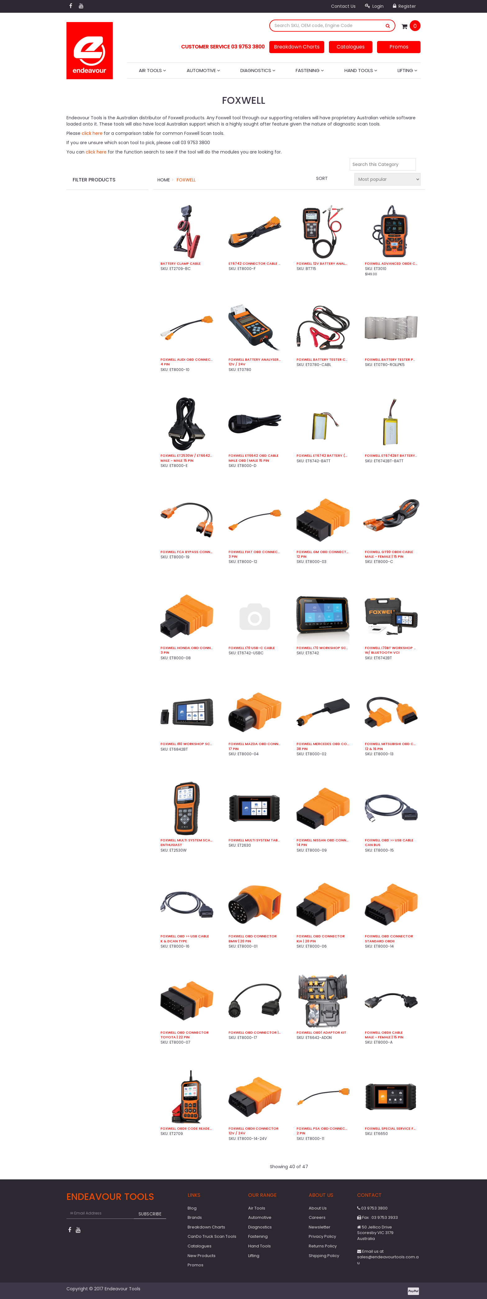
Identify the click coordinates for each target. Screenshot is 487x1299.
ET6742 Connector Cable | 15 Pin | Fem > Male (255, 263)
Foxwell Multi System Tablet (255, 840)
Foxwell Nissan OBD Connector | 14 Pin (323, 840)
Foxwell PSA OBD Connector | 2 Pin (323, 1128)
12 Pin (302, 556)
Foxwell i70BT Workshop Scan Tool (391, 648)
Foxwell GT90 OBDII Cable (389, 552)
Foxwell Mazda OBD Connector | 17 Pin (255, 744)
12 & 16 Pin (374, 749)
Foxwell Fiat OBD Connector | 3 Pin (255, 552)
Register (404, 6)
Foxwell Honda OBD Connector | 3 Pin (187, 648)
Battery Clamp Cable (181, 263)
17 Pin (234, 749)
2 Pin (301, 1133)
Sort (322, 178)
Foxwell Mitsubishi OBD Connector (391, 744)
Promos (398, 46)
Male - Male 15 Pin (177, 460)
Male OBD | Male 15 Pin (249, 460)
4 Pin (165, 364)
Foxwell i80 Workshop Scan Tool (187, 744)
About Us (318, 1208)
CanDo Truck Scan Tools (212, 1236)
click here (92, 133)
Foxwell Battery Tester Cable (323, 359)
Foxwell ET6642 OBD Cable (254, 455)
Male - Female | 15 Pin (384, 556)
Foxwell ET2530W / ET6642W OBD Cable (187, 455)
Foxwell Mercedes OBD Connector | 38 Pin (323, 744)
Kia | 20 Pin (306, 941)
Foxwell (186, 180)
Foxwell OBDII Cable (384, 1032)
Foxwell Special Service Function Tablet (391, 1128)
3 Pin (233, 556)
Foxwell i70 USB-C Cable (252, 648)
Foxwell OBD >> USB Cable (389, 840)
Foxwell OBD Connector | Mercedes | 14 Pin (255, 1032)
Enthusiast (171, 845)
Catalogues (351, 46)
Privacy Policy (322, 1236)
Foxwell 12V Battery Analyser (323, 263)
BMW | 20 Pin (240, 941)
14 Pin (302, 845)
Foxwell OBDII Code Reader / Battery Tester (187, 1128)
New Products (202, 1256)
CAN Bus (372, 845)
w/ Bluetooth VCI (382, 652)
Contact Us (343, 6)
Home (163, 180)
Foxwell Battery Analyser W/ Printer (255, 359)
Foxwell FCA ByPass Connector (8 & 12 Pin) (187, 552)
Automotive (203, 70)
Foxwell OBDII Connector (254, 1128)
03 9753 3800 (372, 1208)
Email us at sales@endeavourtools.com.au (388, 1257)
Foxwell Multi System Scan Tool (187, 840)
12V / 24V (237, 364)
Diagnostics (257, 70)
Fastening (310, 70)
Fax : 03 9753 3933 (377, 1217)
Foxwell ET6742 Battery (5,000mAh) (323, 455)
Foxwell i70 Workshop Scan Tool (323, 648)
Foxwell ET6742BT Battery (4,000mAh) (391, 455)
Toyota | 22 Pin (175, 1037)
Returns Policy (323, 1246)
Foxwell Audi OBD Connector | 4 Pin (187, 359)
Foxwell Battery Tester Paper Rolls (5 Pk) (391, 359)
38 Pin (302, 749)
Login (374, 6)
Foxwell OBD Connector (253, 936)
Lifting (407, 70)
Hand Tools (360, 70)
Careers (317, 1217)
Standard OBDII (379, 941)
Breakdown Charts (297, 46)
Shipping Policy (324, 1256)
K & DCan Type (174, 941)
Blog (192, 1208)
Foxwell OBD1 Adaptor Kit (321, 1032)
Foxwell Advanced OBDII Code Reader (391, 263)
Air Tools (152, 70)
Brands (195, 1217)
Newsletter (319, 1227)
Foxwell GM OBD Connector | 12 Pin (323, 552)
